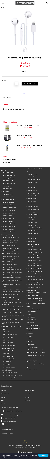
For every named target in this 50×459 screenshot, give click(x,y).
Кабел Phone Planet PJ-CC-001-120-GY (30, 145)
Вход (2, 400)
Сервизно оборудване (33, 328)
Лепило (30, 331)
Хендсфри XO (7, 364)
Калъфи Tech (31, 217)
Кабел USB (6, 332)
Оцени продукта (7, 97)
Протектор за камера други (12, 272)
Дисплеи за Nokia (8, 186)
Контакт (28, 397)
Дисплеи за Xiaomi (8, 180)
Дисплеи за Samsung (9, 175)
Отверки (30, 336)
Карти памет (30, 322)
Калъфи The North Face (35, 228)
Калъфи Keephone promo (35, 279)
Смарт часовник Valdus (35, 298)
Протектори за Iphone (10, 240)
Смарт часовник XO (34, 295)
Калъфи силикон (32, 195)
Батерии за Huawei (9, 210)
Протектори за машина (10, 294)
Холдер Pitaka (32, 319)
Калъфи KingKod (33, 190)
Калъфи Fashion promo (34, 282)
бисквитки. (32, 457)
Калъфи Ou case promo (35, 252)
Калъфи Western (33, 174)
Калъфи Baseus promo (34, 249)
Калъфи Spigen (32, 212)
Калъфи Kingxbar (33, 198)
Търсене (27, 400)
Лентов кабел (32, 358)
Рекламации (5, 393)
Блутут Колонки (8, 356)
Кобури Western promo (35, 268)
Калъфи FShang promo (34, 255)
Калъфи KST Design (33, 209)
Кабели (3, 329)
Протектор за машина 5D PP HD (28, 125)
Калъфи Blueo (32, 238)
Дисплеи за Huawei (8, 178)
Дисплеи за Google (8, 199)
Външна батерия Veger (35, 168)
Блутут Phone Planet (9, 351)
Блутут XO (6, 353)
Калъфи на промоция (32, 244)
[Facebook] (3, 424)
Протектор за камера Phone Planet (12, 281)
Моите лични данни (25, 452)
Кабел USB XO (7, 340)
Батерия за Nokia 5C (24, 135)
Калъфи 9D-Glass (33, 182)
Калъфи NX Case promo (35, 271)
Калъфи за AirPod (33, 233)
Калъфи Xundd (32, 187)
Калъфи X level (32, 225)
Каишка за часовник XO (35, 300)
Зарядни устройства (7, 297)
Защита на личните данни (9, 407)
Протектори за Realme (10, 259)
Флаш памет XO (33, 325)
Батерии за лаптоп (32, 370)
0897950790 (13, 418)
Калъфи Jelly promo (34, 257)
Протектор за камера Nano (12, 277)
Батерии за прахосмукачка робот (36, 364)
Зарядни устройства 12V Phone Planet (13, 315)
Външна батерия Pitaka (10, 372)
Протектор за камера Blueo (12, 269)
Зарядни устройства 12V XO (12, 312)
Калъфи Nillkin (32, 204)
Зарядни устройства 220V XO (13, 307)
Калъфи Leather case (34, 193)
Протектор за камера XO (11, 275)
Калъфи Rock (31, 185)
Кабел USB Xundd (8, 342)
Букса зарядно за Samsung (36, 352)
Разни (27, 367)
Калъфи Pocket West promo (36, 265)
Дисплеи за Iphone (8, 172)
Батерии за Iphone (8, 205)
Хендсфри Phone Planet (10, 359)
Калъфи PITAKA (32, 177)
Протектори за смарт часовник (13, 291)
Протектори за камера (10, 267)
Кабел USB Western (9, 345)
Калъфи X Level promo (34, 247)
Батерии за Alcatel (9, 213)
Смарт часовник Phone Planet (37, 292)
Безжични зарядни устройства (13, 326)
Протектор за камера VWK (12, 289)
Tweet (24, 93)
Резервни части (31, 344)
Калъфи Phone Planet (34, 179)
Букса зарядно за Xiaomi (36, 355)
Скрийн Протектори (7, 235)
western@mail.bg (13, 415)
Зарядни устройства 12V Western (11, 322)
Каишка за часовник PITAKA (36, 303)
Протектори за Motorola (11, 253)
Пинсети (30, 341)
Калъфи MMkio (32, 230)
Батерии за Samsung (9, 207)
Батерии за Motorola (9, 223)
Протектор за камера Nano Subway (11, 285)
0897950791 (12, 421)
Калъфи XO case (33, 220)
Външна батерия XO (9, 378)
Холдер (28, 306)
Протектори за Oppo (10, 264)
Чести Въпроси (30, 390)
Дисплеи (3, 170)
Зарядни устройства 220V (11, 300)
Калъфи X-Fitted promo (35, 273)
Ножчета (30, 339)
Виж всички (6, 162)
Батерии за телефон (7, 202)
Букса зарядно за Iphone (36, 349)
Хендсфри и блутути (7, 348)
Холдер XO (31, 314)
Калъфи (28, 171)
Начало (2, 7)
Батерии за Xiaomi (8, 229)
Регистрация (29, 393)
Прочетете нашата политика (25, 447)
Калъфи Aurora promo (34, 276)
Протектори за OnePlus (11, 256)
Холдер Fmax (32, 311)
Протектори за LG (9, 261)
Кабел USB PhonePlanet (10, 334)
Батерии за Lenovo (9, 215)
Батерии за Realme (9, 232)
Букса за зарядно (33, 347)
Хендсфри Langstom (9, 367)
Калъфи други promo (34, 263)
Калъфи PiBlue (32, 201)
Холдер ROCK (32, 317)
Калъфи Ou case (32, 222)
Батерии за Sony (8, 221)
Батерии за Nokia (8, 218)
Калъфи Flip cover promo (35, 284)
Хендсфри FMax (7, 361)
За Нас (3, 397)
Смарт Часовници (31, 290)
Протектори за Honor (10, 245)
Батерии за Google (9, 226)
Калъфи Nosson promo (34, 260)
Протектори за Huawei (10, 250)
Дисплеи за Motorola (9, 183)
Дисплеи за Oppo (8, 194)
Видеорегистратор (32, 361)
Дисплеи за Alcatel (8, 196)
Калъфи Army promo (34, 287)
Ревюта (6, 105)
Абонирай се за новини (11, 159)
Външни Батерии (6, 370)
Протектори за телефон (11, 237)
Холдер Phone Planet (34, 309)
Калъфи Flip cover (33, 206)
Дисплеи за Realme (8, 188)
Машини (30, 333)
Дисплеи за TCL (7, 191)
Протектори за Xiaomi (10, 242)
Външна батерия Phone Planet (12, 375)
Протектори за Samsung (11, 248)
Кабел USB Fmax (8, 337)
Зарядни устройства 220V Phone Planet (11, 303)
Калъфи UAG (31, 236)
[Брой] (16, 83)
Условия (3, 404)
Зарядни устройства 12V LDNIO (13, 319)
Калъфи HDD (31, 241)
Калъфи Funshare (33, 214)
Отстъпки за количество (13, 109)
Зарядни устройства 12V (11, 309)
